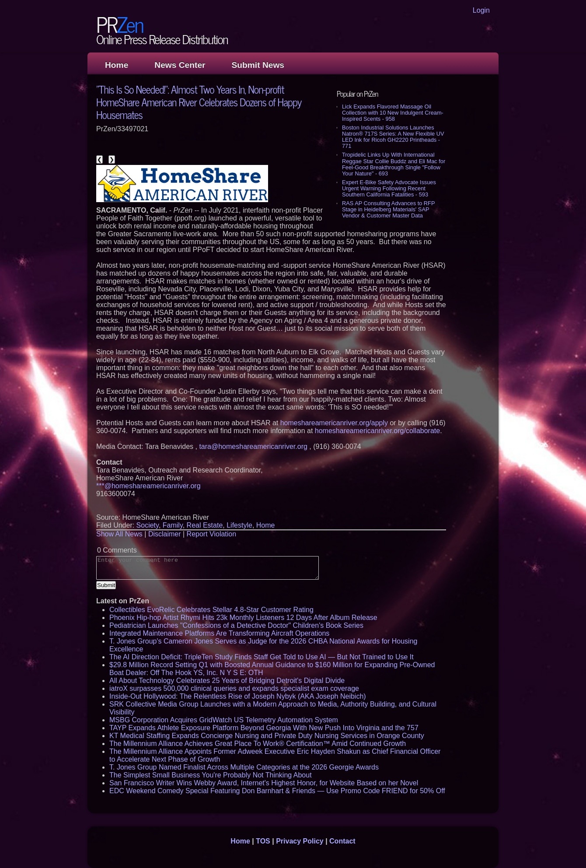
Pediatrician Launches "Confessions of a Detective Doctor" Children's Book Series (236, 625)
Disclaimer (164, 534)
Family (173, 525)
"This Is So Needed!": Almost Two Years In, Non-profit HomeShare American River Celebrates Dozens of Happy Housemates (198, 101)
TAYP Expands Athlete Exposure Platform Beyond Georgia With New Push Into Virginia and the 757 (264, 728)
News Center (179, 65)
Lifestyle (239, 525)
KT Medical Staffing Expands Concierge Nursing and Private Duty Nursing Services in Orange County (266, 735)
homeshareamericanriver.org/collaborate (377, 430)
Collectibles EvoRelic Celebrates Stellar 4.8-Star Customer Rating (211, 609)
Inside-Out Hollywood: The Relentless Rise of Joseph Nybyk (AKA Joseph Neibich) (237, 696)
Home (116, 65)
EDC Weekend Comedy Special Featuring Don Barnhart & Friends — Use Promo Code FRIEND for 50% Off (277, 790)
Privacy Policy (300, 841)
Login (481, 10)
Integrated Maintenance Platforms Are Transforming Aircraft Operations (219, 633)
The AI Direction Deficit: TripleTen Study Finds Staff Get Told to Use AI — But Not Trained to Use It (261, 657)
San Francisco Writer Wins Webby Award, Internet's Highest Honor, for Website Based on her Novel (263, 783)
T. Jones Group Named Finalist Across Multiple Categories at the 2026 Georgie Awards (244, 767)
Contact (342, 841)
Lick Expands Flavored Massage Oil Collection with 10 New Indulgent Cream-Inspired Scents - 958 (392, 112)
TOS (263, 841)
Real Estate (205, 525)
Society (147, 525)
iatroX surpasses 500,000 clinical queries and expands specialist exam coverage (234, 688)
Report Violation (212, 534)
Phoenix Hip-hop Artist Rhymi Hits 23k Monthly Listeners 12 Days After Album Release (243, 617)
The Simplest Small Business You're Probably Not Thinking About (210, 775)
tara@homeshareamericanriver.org (253, 446)
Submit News (258, 65)
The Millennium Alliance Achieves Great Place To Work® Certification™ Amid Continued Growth (257, 743)
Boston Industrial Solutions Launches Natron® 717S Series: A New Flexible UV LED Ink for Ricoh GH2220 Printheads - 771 (393, 136)
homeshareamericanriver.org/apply (334, 423)
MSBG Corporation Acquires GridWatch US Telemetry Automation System (223, 720)
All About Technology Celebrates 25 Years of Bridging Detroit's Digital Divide (227, 680)
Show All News (119, 534)
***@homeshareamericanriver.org (148, 486)
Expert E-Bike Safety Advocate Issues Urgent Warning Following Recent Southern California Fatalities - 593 (389, 188)
